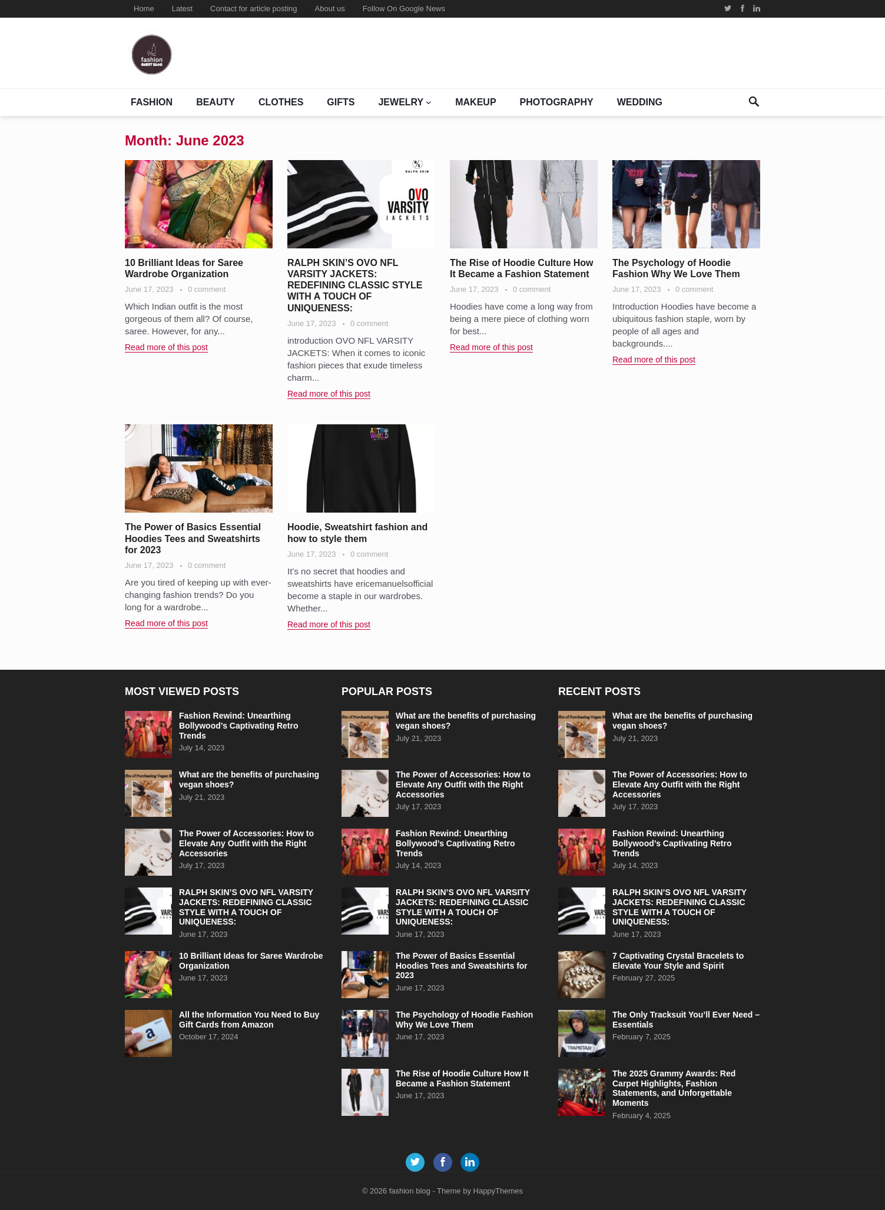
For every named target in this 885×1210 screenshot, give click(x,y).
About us (330, 8)
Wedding (639, 102)
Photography (557, 102)
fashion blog (409, 1190)
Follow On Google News (404, 8)
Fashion (152, 102)
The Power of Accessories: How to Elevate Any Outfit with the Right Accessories (246, 843)
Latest (182, 8)
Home (144, 8)
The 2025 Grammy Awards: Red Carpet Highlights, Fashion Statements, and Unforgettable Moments (673, 1088)
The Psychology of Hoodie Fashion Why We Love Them (464, 1019)
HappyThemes (498, 1190)
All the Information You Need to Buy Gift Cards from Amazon (249, 1019)
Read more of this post (166, 347)
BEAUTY (215, 102)
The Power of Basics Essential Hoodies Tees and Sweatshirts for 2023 (193, 538)
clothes (280, 102)
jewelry (400, 102)
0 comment (207, 289)
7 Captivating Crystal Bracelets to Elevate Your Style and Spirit (678, 960)
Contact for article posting (253, 8)
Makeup (475, 102)
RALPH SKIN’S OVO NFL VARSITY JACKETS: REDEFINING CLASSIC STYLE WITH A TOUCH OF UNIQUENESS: (354, 285)
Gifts (340, 102)
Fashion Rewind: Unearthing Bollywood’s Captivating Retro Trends (239, 725)
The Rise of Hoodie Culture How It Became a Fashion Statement (462, 1078)
